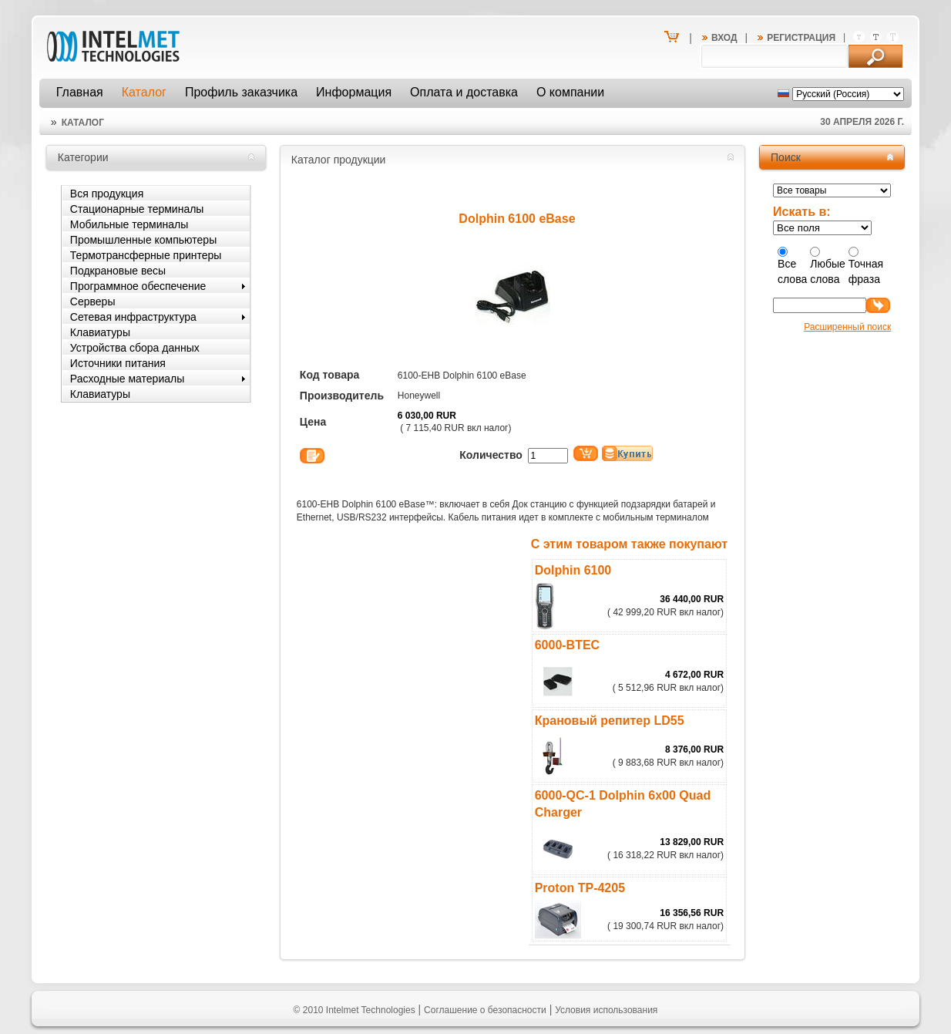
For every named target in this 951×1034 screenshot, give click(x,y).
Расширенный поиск (847, 327)
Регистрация (801, 37)
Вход (724, 37)
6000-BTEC (567, 645)
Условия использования (606, 1010)
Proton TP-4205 (580, 887)
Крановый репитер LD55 (609, 720)
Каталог (83, 122)
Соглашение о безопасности (485, 1010)
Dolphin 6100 (573, 570)
